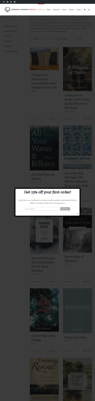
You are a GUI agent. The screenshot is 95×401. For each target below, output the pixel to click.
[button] (89, 9)
